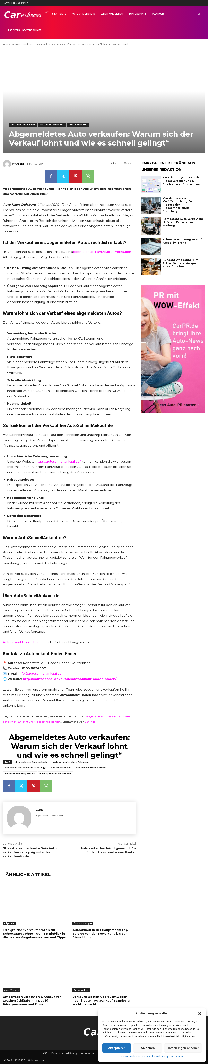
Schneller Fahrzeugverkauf (20, 773)
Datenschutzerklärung (155, 1056)
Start (5, 44)
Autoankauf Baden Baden (23, 642)
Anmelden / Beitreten (16, 2)
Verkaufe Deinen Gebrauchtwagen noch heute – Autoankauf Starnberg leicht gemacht (101, 1000)
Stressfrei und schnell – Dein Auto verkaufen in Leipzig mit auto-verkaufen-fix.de (30, 852)
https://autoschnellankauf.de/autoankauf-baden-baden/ (69, 679)
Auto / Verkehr (11, 990)
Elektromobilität (112, 14)
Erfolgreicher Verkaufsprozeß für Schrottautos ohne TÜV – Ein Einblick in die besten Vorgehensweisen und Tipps (34, 933)
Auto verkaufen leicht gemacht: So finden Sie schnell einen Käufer (108, 850)
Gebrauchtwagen (83, 923)
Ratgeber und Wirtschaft (24, 30)
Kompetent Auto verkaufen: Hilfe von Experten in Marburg (184, 220)
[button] (200, 1014)
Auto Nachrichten (22, 44)
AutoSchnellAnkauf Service (91, 767)
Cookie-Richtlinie (130, 1056)
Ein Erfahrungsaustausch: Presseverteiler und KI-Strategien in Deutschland (181, 180)
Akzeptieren (117, 1048)
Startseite (55, 13)
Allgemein (9, 923)
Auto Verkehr (78, 125)
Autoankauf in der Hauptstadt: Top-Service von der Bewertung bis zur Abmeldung (100, 933)
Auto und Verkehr (83, 14)
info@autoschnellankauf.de (40, 673)
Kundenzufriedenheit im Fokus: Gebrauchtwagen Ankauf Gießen (180, 262)
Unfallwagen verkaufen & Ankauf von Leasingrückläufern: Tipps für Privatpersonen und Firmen (32, 1000)
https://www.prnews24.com (49, 815)
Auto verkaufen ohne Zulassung (71, 761)
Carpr (20, 164)
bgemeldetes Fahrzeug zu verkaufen (102, 252)
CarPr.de (90, 721)
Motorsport (137, 14)
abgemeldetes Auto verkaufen (32, 761)
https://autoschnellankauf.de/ (58, 461)
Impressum (176, 1056)
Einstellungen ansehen (183, 1048)
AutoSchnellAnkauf (60, 767)
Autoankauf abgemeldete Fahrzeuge (25, 767)
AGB (44, 1053)
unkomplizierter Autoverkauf (55, 773)
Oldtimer (158, 14)
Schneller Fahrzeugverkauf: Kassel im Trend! (182, 240)
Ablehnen (148, 1048)
